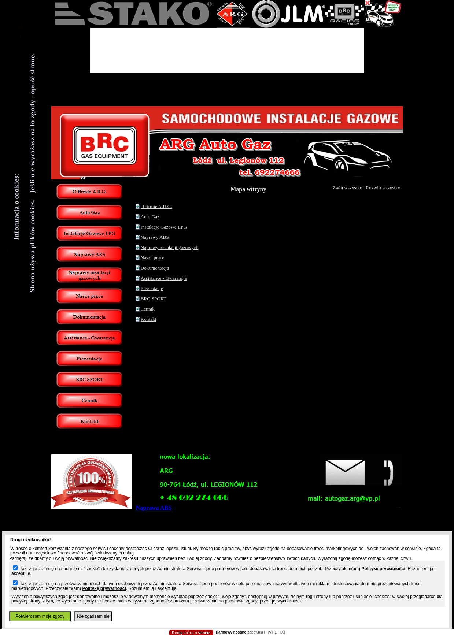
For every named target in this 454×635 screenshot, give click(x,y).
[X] (282, 632)
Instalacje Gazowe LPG (164, 227)
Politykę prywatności (383, 568)
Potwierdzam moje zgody (39, 616)
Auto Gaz (150, 216)
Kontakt (148, 319)
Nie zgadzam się (93, 616)
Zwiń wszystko (347, 187)
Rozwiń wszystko (383, 187)
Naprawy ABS (155, 237)
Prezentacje (152, 288)
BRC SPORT (154, 298)
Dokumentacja (155, 268)
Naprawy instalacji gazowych (170, 247)
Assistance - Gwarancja (164, 278)
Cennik (148, 309)
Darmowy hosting (231, 632)
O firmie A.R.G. (156, 206)
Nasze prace (153, 257)
